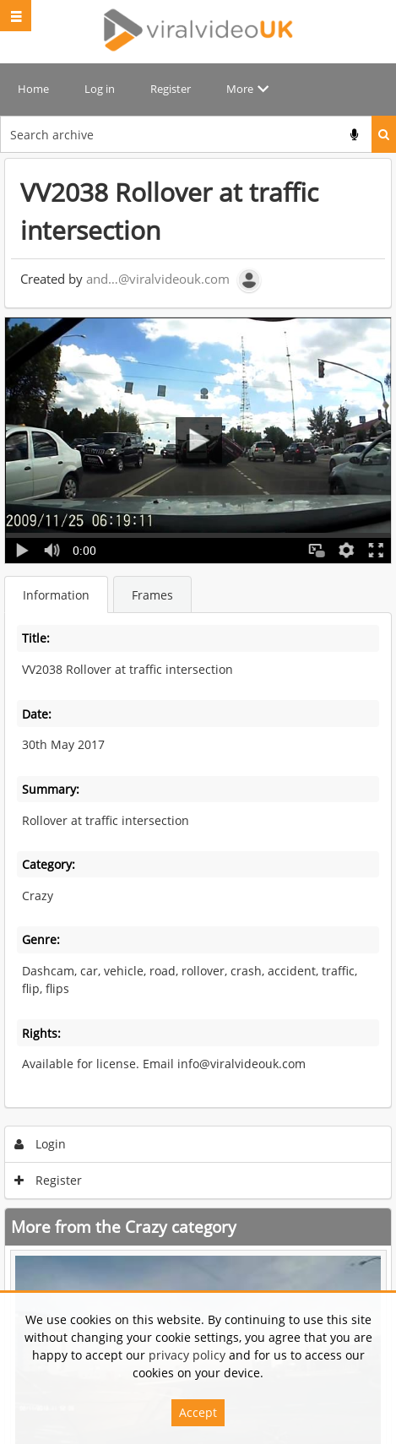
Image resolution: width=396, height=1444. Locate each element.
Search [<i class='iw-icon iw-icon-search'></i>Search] (383, 134)
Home (33, 88)
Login (40, 1144)
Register (170, 88)
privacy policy (187, 1355)
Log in (99, 88)
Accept (198, 1412)
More (239, 88)
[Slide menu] (15, 15)
